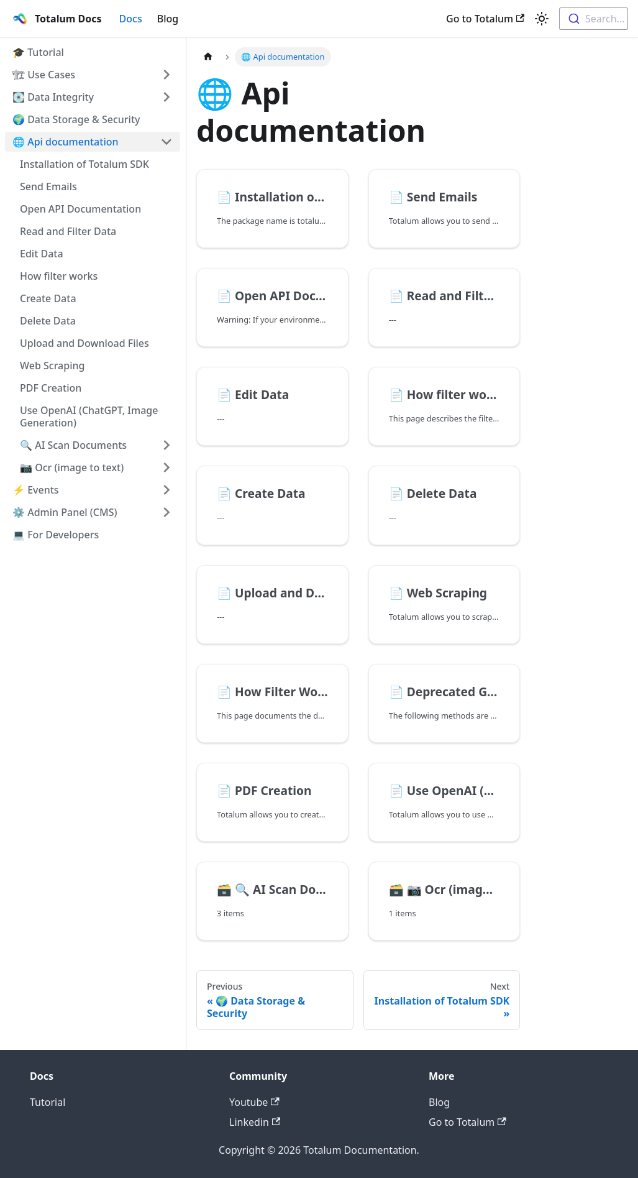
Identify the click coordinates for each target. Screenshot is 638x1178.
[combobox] (593, 18)
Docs (130, 18)
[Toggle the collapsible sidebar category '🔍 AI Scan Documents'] (166, 445)
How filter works (59, 276)
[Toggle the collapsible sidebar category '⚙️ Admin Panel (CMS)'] (166, 512)
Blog (167, 18)
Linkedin (254, 1122)
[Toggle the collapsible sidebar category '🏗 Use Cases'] (166, 75)
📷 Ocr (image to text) (72, 467)
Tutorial (47, 1102)
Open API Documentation (80, 209)
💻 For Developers (55, 534)
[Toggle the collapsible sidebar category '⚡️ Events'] (166, 490)
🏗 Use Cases (43, 74)
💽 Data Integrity (53, 97)
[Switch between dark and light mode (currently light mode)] (542, 19)
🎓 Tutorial (38, 52)
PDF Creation (50, 388)
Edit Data (41, 253)
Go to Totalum (485, 18)
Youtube (254, 1102)
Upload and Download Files (84, 343)
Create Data (48, 298)
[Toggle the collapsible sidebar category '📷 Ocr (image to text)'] (166, 467)
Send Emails (48, 186)
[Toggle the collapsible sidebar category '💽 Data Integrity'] (166, 97)
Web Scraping (52, 365)
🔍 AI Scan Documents (73, 445)
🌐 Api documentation (65, 142)
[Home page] (208, 57)
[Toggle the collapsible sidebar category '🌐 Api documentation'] (166, 142)
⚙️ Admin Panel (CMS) (64, 512)
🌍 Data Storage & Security (76, 119)
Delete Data (48, 321)
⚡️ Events (35, 490)
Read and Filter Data (68, 231)
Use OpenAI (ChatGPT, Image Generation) (89, 416)
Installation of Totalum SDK (84, 164)
